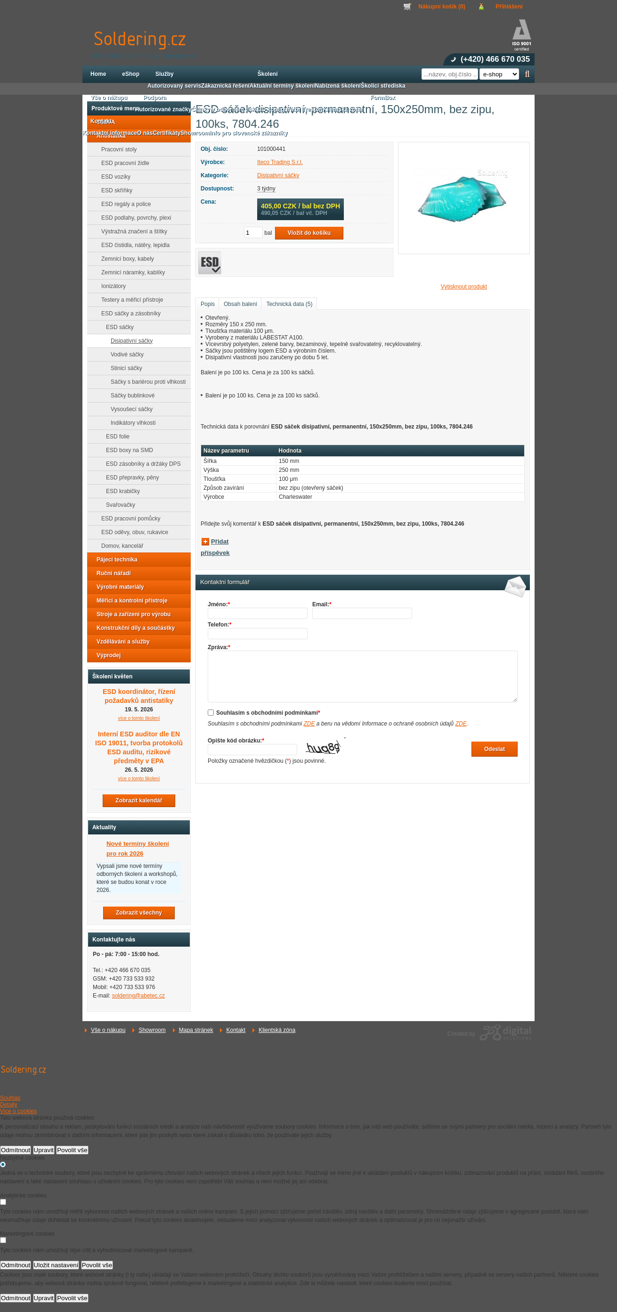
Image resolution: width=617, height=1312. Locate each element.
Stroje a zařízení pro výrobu (130, 614)
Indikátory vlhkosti (130, 423)
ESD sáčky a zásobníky (128, 313)
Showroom (151, 1030)
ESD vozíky (113, 176)
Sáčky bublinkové (129, 395)
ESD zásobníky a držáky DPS (140, 464)
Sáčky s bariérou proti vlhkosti (145, 382)
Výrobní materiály (117, 587)
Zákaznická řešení (225, 86)
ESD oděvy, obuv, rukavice (132, 532)
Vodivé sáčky (124, 354)
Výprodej (106, 655)
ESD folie (115, 436)
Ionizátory (111, 286)
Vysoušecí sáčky (129, 409)
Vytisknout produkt (464, 286)
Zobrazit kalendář (138, 800)
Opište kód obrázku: (236, 740)
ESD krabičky (120, 491)
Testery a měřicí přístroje (129, 300)
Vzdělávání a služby (120, 641)
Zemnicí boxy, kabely (125, 259)
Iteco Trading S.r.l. (280, 162)
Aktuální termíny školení (282, 86)
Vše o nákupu (108, 1030)
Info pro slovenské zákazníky (248, 133)
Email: (322, 604)
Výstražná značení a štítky (131, 231)
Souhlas (10, 1098)
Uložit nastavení (56, 1265)
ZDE (309, 723)
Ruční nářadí (111, 573)
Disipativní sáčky (278, 175)
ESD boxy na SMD (126, 450)
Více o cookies (18, 1111)
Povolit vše (72, 1150)
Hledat (527, 74)
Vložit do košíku (309, 233)
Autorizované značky (163, 109)
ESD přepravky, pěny (129, 477)
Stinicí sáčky (123, 368)
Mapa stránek (196, 1030)
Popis (208, 304)
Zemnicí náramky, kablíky (130, 272)
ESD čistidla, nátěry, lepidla (133, 245)
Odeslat (494, 749)
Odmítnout (15, 1150)
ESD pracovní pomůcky (128, 518)
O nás (145, 133)
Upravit (44, 1150)
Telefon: (219, 624)
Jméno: (219, 604)
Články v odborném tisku (225, 109)
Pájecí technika (114, 559)
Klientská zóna (277, 1030)
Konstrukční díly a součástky (133, 628)
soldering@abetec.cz (138, 995)
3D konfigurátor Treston (291, 109)
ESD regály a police (123, 204)
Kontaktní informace (109, 133)
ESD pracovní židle (122, 163)
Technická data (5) (289, 304)
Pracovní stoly (116, 149)
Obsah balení (240, 304)
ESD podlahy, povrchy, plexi (133, 218)
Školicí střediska (383, 86)
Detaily (8, 1104)
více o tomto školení (139, 718)
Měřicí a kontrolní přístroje (129, 600)
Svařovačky (117, 505)
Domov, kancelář (119, 546)
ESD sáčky (117, 327)
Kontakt (235, 1030)
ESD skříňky (114, 190)
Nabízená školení (338, 86)
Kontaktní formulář (225, 582)
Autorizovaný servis (174, 86)
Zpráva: (219, 647)
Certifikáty (166, 133)
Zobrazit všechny (139, 912)
